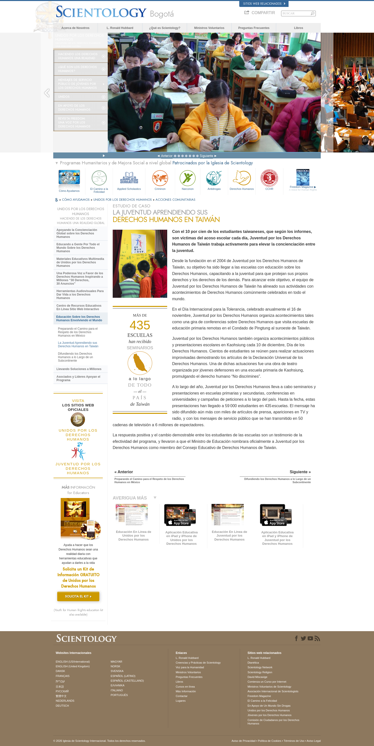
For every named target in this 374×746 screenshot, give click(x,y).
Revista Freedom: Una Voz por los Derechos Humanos (74, 122)
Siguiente (206, 155)
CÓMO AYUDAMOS (76, 199)
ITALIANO (117, 690)
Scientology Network (259, 667)
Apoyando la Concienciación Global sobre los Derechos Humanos (76, 233)
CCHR (269, 179)
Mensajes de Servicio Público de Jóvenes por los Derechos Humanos (77, 84)
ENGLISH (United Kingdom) (73, 666)
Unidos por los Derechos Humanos (268, 710)
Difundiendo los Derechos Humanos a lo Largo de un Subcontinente (75, 357)
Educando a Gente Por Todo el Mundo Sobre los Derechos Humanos (78, 248)
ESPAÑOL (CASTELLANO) (127, 680)
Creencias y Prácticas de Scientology (198, 662)
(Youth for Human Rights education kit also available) (78, 612)
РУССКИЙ (62, 691)
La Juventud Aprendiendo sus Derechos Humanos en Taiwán (78, 344)
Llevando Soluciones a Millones (78, 369)
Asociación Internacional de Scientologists (272, 691)
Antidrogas (214, 179)
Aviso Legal (314, 740)
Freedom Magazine (303, 188)
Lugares (181, 700)
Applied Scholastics (129, 179)
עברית (60, 681)
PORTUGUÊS (119, 695)
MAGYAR (116, 661)
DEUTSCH (62, 705)
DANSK (60, 671)
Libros (298, 28)
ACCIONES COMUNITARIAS (175, 199)
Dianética (253, 662)
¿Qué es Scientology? (164, 28)
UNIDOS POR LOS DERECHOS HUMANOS (123, 199)
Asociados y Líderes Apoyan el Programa (78, 378)
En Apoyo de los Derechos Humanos (74, 107)
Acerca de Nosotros (75, 28)
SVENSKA (117, 671)
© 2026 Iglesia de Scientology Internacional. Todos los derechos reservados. (99, 740)
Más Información (186, 691)
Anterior (167, 155)
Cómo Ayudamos (69, 190)
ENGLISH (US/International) (73, 661)
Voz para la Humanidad (190, 667)
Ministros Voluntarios (209, 28)
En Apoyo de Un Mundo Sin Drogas (269, 705)
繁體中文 (61, 696)
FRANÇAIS (63, 675)
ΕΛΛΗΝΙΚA (118, 685)
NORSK (115, 666)
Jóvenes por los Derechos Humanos (269, 715)
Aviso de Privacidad (243, 740)
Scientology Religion (259, 672)
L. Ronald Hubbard (120, 28)
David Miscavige (257, 676)
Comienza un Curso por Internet (266, 681)
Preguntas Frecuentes (253, 28)
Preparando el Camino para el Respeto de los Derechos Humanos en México (78, 332)
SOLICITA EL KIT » (78, 596)
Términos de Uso (294, 740)
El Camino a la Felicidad (99, 181)
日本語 (60, 686)
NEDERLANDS (65, 700)
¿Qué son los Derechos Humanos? (77, 69)
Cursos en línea (185, 686)
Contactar (181, 696)
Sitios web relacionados (264, 3)
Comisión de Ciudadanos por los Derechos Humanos (273, 722)
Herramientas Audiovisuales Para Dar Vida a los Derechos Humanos (80, 294)
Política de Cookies (269, 740)
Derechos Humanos (241, 179)
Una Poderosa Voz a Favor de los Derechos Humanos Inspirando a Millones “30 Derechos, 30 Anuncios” (79, 278)
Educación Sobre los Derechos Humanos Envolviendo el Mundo (79, 318)
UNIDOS (64, 97)
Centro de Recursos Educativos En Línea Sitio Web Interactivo (78, 307)
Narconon (187, 179)
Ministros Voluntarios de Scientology (269, 686)
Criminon (160, 179)
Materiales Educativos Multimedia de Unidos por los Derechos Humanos (80, 262)
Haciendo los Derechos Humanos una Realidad (78, 56)
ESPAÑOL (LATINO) (123, 675)
